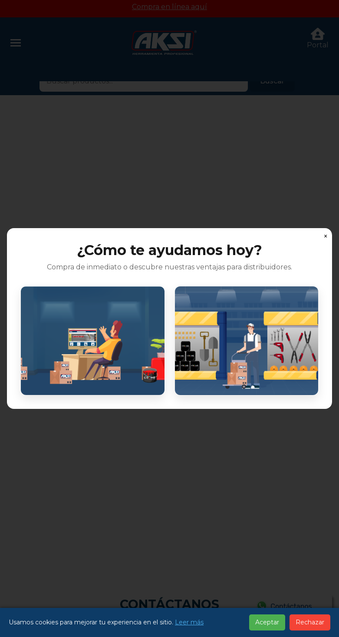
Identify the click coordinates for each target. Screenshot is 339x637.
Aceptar (267, 622)
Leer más (189, 622)
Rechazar (310, 622)
